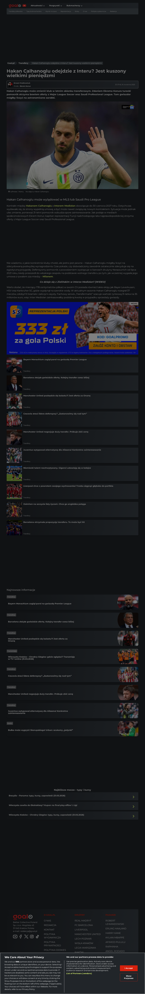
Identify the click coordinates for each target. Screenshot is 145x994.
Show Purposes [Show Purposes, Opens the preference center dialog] (128, 977)
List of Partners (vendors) (79, 973)
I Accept (129, 968)
